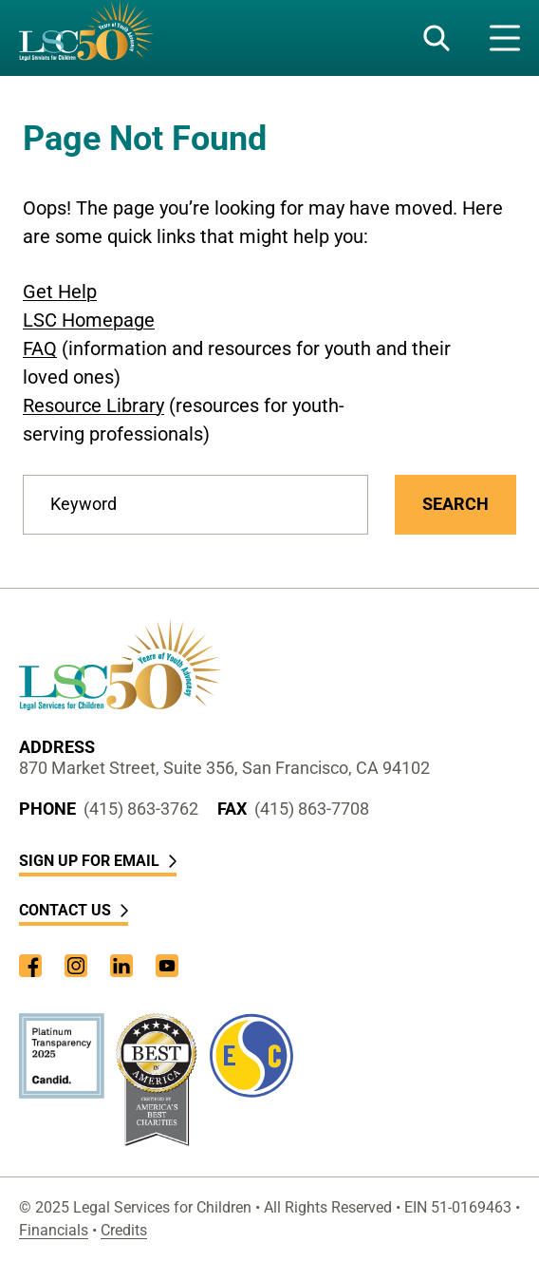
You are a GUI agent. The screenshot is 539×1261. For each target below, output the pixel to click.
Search (455, 504)
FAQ (40, 348)
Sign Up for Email (98, 861)
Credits (124, 1230)
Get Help (60, 291)
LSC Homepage (89, 320)
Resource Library (93, 405)
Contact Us (73, 910)
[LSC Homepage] (86, 38)
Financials (53, 1230)
